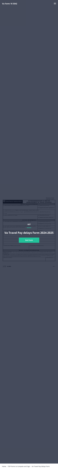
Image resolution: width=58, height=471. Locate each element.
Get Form (29, 240)
